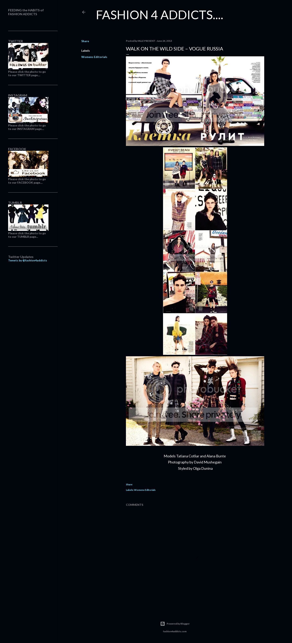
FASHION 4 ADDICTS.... (159, 14)
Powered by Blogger (175, 623)
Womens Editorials (94, 57)
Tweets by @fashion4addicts (27, 260)
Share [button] (85, 41)
